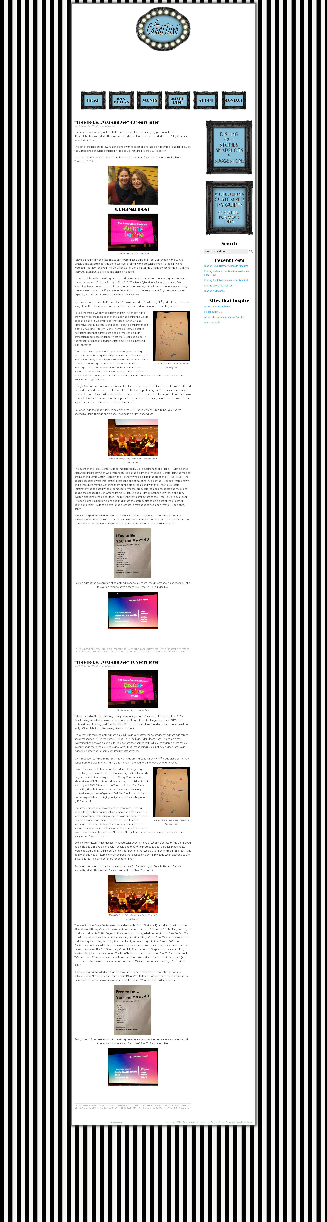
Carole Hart (147, 649)
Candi (95, 126)
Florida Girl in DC (213, 312)
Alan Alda (133, 649)
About (205, 100)
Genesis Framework (227, 1122)
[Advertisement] (260, 47)
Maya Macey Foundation (217, 306)
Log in (249, 1122)
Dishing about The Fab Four (218, 285)
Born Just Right (212, 322)
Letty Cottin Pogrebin (120, 651)
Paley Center (170, 651)
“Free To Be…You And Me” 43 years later (116, 122)
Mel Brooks (156, 651)
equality (159, 649)
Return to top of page (117, 1123)
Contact (234, 100)
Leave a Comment (106, 126)
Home (93, 100)
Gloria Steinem (100, 651)
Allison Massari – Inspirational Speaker (224, 317)
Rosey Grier (184, 651)
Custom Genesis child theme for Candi (199, 1122)
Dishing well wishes (214, 291)
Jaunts (149, 100)
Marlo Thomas (141, 651)
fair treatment (173, 649)
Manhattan (121, 100)
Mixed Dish (177, 100)
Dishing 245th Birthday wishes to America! (226, 266)
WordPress (241, 1122)
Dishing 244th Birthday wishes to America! (226, 280)
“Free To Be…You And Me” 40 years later (116, 662)
